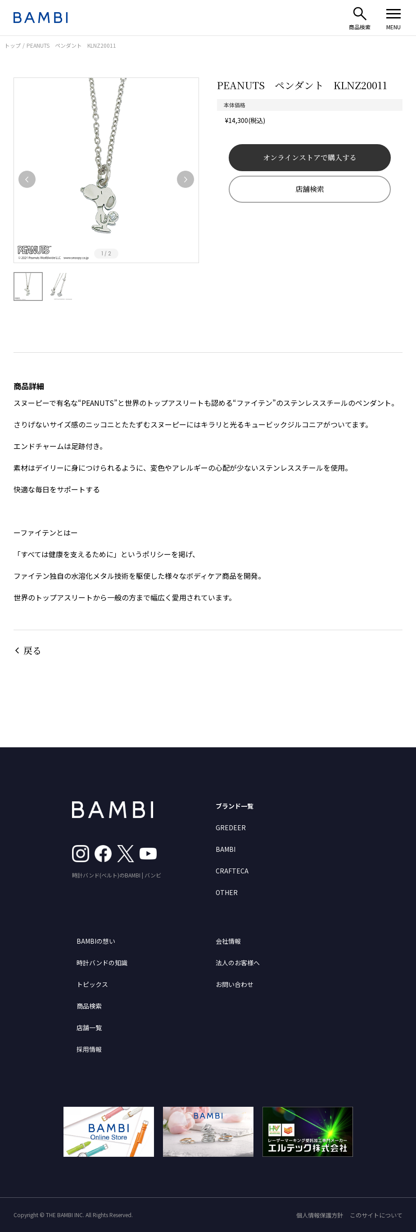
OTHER (227, 892)
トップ (13, 45)
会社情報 (228, 941)
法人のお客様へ (238, 962)
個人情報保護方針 (319, 1215)
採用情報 (89, 1049)
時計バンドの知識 (102, 962)
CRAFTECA (232, 870)
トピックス (92, 984)
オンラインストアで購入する (310, 157)
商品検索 (89, 1005)
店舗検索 (309, 189)
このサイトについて (376, 1215)
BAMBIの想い (96, 941)
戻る (32, 650)
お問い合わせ (234, 984)
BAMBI (225, 849)
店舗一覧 (89, 1027)
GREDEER (231, 827)
